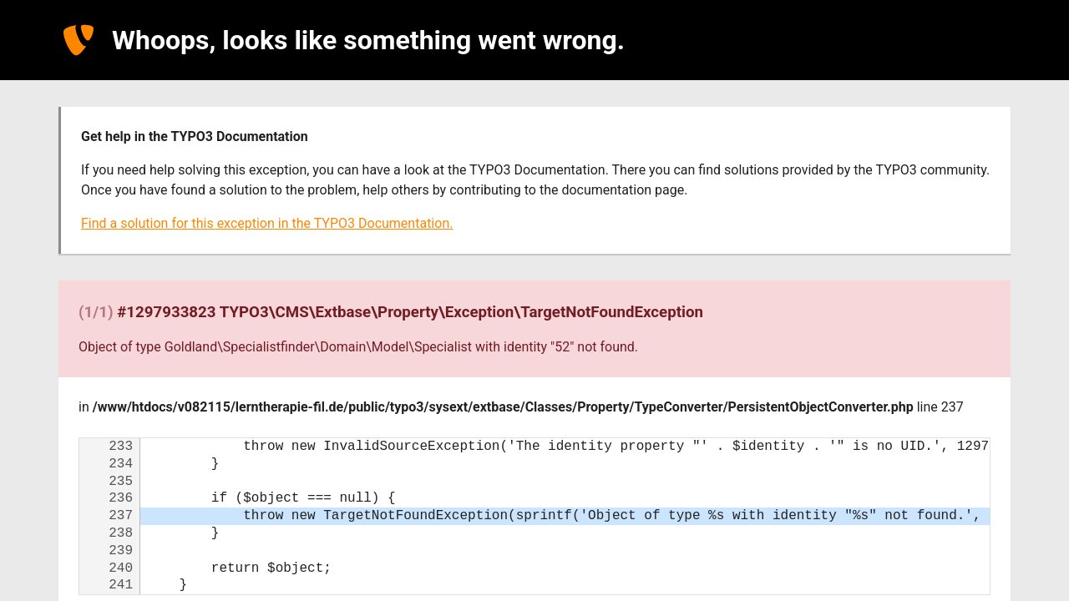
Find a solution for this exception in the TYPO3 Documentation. (267, 223)
